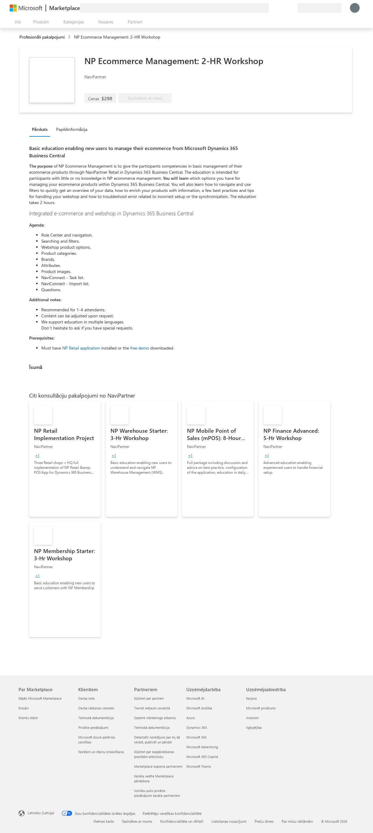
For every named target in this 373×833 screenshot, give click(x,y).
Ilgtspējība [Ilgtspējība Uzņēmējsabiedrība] (254, 727)
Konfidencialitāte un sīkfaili (181, 821)
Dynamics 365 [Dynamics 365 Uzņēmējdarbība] (196, 727)
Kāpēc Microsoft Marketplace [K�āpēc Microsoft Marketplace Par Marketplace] (40, 698)
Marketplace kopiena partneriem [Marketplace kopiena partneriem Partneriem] (158, 766)
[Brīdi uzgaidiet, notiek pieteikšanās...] (354, 8)
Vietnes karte (103, 821)
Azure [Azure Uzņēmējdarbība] (190, 717)
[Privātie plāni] (292, 8)
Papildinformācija (72, 129)
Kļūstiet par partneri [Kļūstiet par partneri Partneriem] (149, 698)
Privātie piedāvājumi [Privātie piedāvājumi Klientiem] (93, 727)
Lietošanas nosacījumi (229, 821)
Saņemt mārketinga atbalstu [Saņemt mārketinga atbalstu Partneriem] (155, 717)
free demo (139, 348)
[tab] (41, 129)
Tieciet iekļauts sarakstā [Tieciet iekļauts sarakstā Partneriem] (152, 708)
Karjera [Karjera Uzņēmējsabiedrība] (251, 698)
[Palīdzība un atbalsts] (278, 8)
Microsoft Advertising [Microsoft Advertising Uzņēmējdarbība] (202, 747)
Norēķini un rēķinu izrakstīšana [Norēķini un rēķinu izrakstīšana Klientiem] (101, 751)
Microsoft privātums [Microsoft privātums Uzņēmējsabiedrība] (261, 708)
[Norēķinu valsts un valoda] (319, 8)
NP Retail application (81, 348)
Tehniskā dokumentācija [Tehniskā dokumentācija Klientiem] (96, 717)
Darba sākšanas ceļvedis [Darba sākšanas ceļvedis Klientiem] (96, 708)
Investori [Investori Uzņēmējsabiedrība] (252, 717)
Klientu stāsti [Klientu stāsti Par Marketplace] (28, 717)
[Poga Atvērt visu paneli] (16, 22)
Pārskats (40, 129)
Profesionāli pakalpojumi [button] (42, 37)
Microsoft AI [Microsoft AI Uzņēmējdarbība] (195, 698)
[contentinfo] (70, 37)
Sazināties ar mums (137, 821)
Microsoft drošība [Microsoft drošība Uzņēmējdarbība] (199, 708)
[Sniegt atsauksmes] (271, 8)
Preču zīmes (264, 821)
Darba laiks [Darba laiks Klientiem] (86, 698)
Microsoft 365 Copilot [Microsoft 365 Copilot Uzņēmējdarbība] (202, 756)
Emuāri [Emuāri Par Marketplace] (24, 708)
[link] (65, 459)
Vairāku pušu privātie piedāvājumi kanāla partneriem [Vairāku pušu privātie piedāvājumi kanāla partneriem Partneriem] (157, 793)
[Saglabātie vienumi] (285, 8)
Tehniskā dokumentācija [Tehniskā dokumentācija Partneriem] (152, 727)
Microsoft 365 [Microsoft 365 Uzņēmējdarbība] (196, 737)
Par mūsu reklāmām (297, 821)
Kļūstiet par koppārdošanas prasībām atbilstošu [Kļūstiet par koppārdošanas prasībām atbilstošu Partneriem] (154, 754)
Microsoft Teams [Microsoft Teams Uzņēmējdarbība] (198, 766)
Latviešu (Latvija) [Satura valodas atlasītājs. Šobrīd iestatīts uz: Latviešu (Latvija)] (41, 812)
